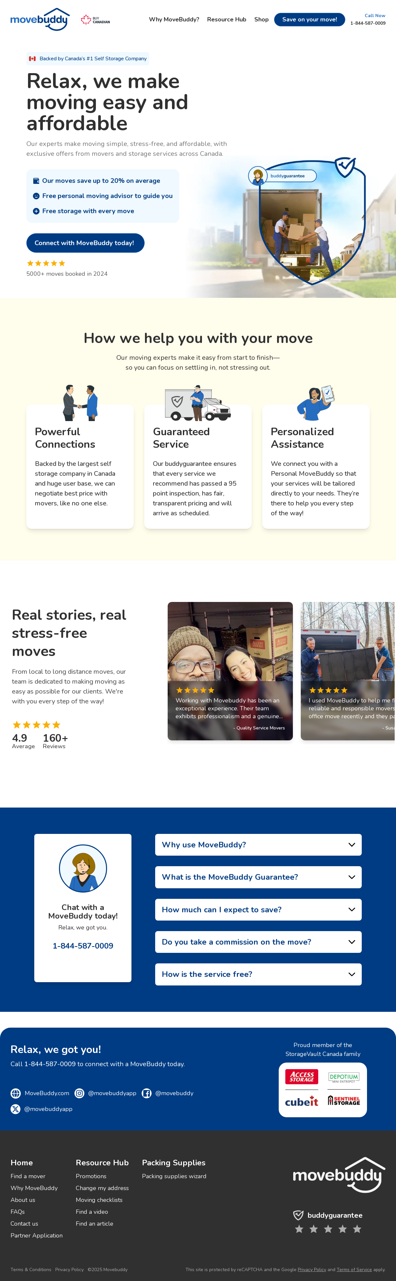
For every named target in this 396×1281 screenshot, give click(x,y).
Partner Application (37, 1235)
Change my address (102, 1188)
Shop (261, 19)
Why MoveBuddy (34, 1188)
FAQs (18, 1212)
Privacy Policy (69, 1270)
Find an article (94, 1224)
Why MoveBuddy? (174, 19)
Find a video (92, 1212)
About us (23, 1200)
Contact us (24, 1224)
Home (22, 1162)
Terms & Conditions (31, 1270)
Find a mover (28, 1176)
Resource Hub (226, 19)
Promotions (91, 1176)
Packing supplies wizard (174, 1176)
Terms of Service (354, 1270)
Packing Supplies (174, 1162)
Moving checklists (99, 1200)
